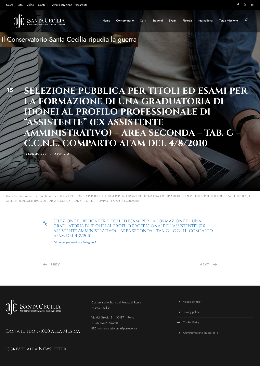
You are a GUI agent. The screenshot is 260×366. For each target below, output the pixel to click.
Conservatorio (125, 20)
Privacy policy (191, 312)
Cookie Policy (191, 322)
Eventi (173, 20)
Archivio (61, 154)
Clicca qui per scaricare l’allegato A (74, 242)
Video (30, 5)
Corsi (143, 20)
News (9, 5)
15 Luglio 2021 (36, 154)
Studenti (158, 20)
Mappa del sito (191, 302)
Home (106, 20)
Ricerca (187, 20)
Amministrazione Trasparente (70, 5)
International (205, 20)
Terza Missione (228, 20)
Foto (20, 5)
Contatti (43, 5)
